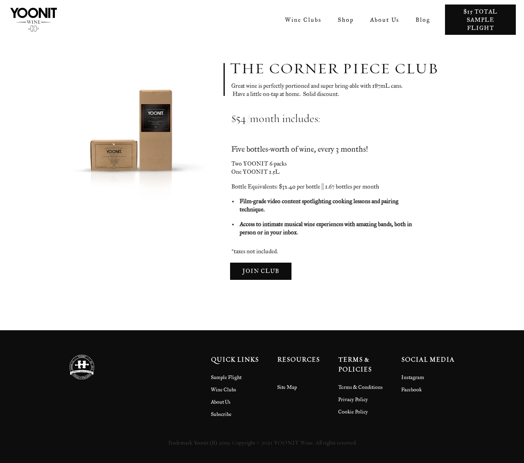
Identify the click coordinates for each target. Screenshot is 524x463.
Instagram (412, 377)
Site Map (287, 387)
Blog (423, 19)
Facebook (411, 389)
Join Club (260, 271)
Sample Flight (226, 377)
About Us (384, 19)
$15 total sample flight (480, 19)
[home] (33, 20)
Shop (346, 19)
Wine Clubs (303, 19)
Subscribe (221, 414)
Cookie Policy (353, 411)
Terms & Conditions (360, 387)
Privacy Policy (353, 399)
